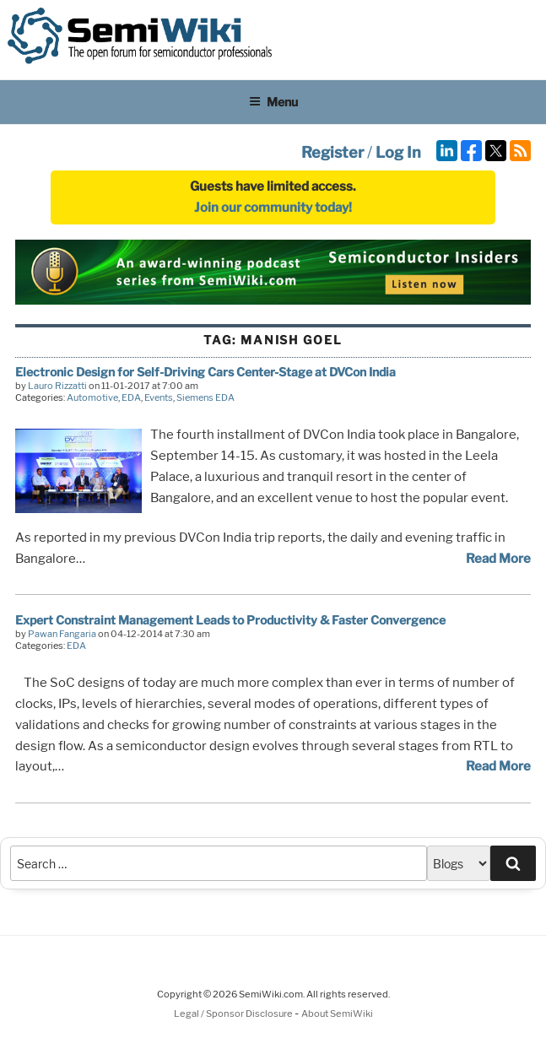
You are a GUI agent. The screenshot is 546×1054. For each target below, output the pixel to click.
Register (332, 152)
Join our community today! (273, 207)
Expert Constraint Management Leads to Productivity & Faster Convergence (230, 620)
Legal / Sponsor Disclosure (234, 1013)
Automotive (92, 397)
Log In (398, 152)
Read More (498, 558)
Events (158, 397)
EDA (131, 397)
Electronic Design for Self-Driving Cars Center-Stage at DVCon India (205, 372)
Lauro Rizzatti (57, 386)
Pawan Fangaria (62, 634)
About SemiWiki (337, 1013)
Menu (273, 102)
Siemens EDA (205, 397)
